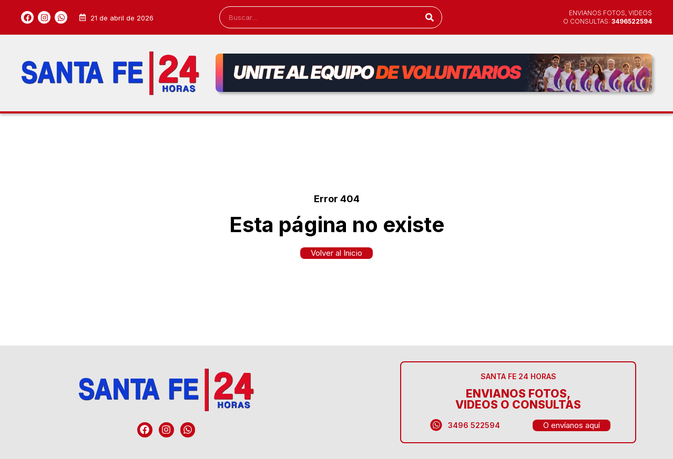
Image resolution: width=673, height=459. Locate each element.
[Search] (429, 17)
